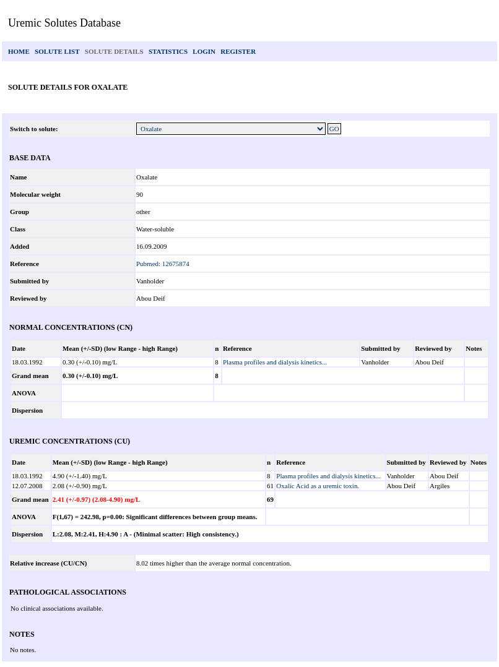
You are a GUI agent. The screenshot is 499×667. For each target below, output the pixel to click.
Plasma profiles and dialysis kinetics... (275, 362)
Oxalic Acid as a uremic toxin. (317, 485)
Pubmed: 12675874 (162, 263)
